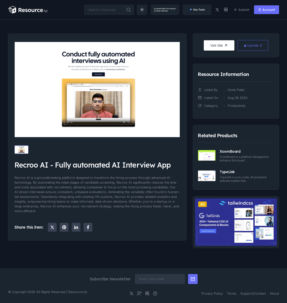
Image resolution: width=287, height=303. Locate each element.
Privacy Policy (212, 293)
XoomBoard (230, 151)
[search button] (128, 10)
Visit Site (219, 45)
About (274, 293)
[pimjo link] (155, 293)
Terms (231, 293)
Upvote (253, 45)
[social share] (52, 227)
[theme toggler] (142, 10)
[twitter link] (217, 10)
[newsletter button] (193, 279)
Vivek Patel (236, 90)
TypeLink (227, 172)
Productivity (236, 106)
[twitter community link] (139, 293)
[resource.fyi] (28, 9)
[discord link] (225, 9)
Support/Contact (253, 293)
